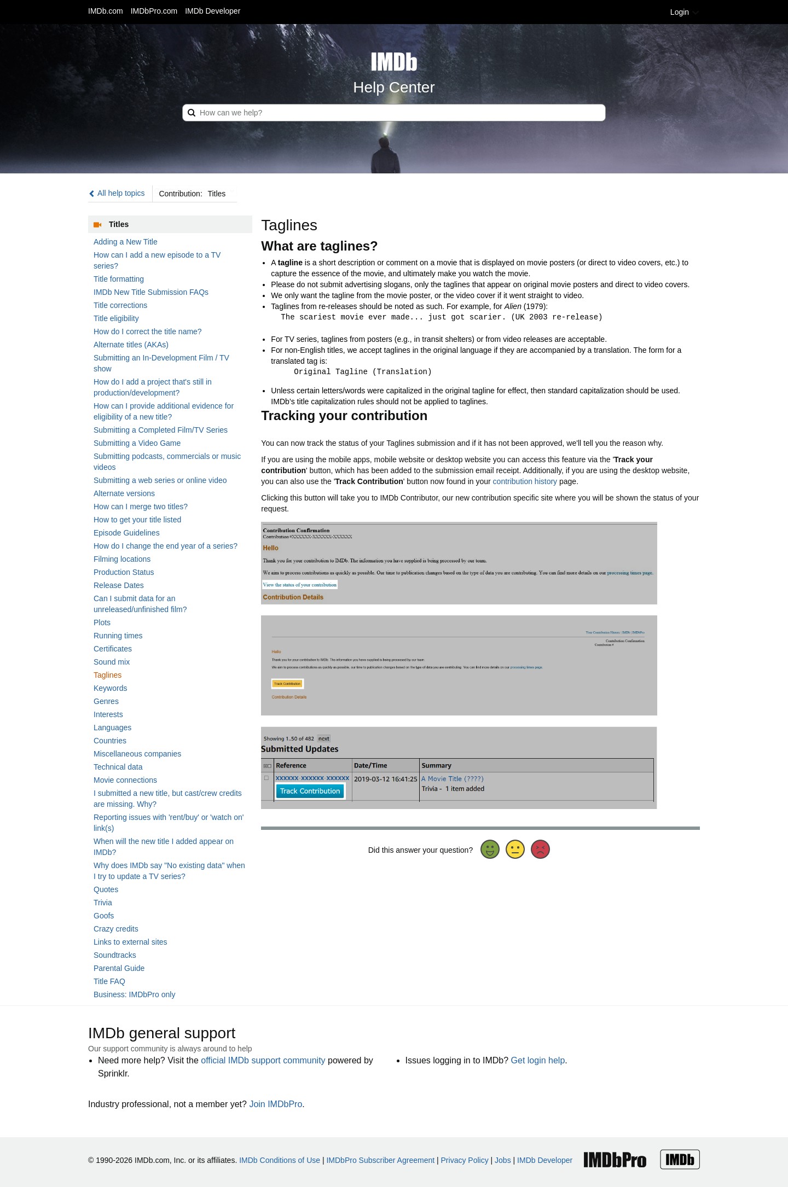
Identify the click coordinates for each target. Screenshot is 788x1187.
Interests (108, 714)
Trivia (103, 902)
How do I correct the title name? (148, 331)
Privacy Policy (465, 1160)
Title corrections (120, 305)
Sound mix (112, 661)
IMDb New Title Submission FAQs (151, 292)
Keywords (110, 688)
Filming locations (122, 559)
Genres (106, 701)
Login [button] (685, 12)
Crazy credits (116, 928)
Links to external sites (130, 942)
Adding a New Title (126, 241)
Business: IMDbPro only (134, 994)
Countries (110, 740)
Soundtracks (115, 955)
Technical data (118, 767)
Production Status (124, 572)
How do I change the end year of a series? (165, 546)
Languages (112, 727)
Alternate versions (124, 493)
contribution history (525, 481)
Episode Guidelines (127, 532)
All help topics (116, 193)
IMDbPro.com (154, 11)
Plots (102, 622)
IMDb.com (105, 11)
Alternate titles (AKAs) (131, 344)
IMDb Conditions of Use (279, 1160)
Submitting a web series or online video (160, 480)
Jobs (503, 1160)
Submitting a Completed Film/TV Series (161, 430)
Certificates (113, 648)
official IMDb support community (263, 1060)
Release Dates (119, 585)
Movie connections (125, 780)
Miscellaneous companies (137, 753)
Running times (118, 635)
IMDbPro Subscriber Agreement (380, 1160)
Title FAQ (109, 981)
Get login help (538, 1060)
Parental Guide (119, 968)
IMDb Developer (212, 11)
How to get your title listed (137, 519)
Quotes (106, 889)
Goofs (104, 915)
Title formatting (119, 279)
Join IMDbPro (275, 1104)
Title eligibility (116, 318)
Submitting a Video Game (137, 443)
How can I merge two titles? (141, 506)
